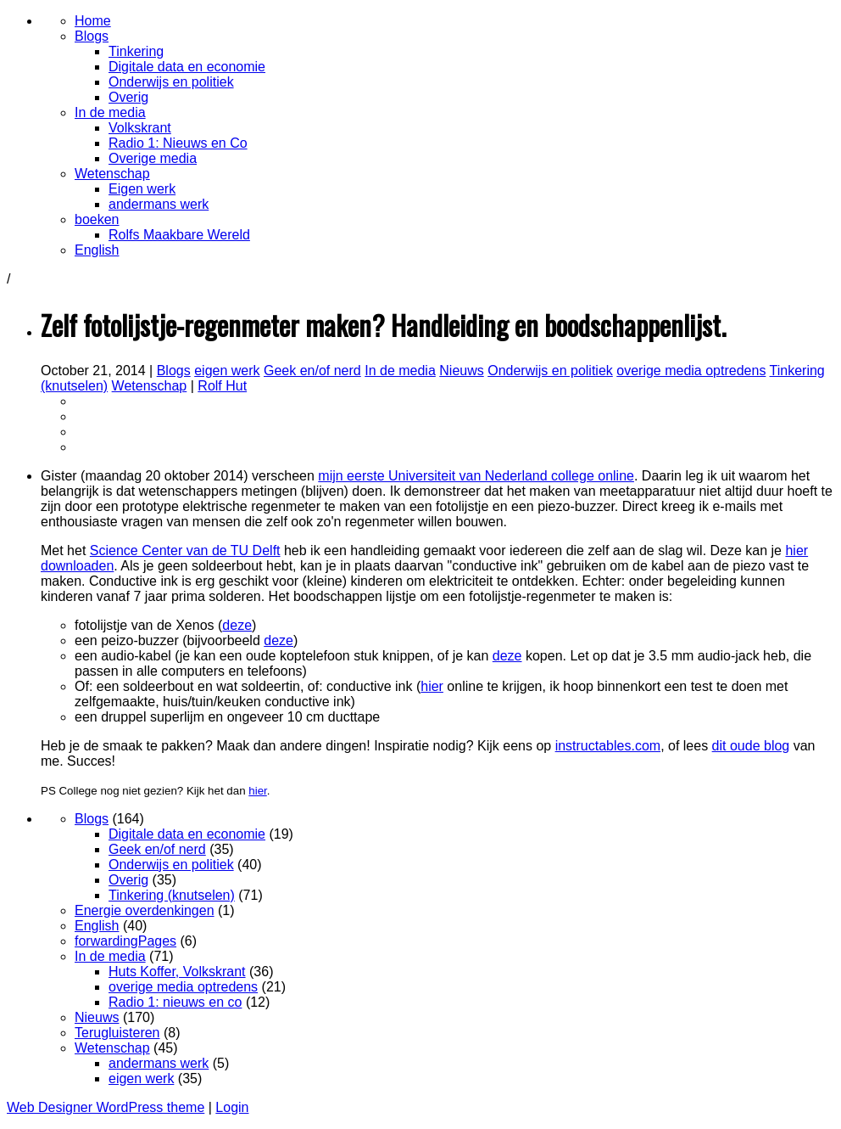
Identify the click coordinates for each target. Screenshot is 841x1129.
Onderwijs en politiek (550, 370)
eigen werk (226, 370)
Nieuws (461, 370)
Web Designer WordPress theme (105, 1107)
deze (237, 625)
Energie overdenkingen (144, 910)
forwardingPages (125, 941)
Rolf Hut (222, 386)
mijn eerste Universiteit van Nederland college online (476, 476)
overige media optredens (691, 370)
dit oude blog (751, 746)
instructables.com (608, 746)
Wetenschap (149, 386)
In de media (400, 370)
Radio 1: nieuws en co (175, 1002)
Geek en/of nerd (312, 370)
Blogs (174, 370)
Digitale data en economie (187, 834)
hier (431, 686)
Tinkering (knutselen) (172, 895)
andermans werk (159, 1063)
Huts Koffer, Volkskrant (177, 971)
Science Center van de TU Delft (185, 550)
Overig (128, 880)
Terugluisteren (117, 1032)
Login (231, 1107)
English (97, 925)
